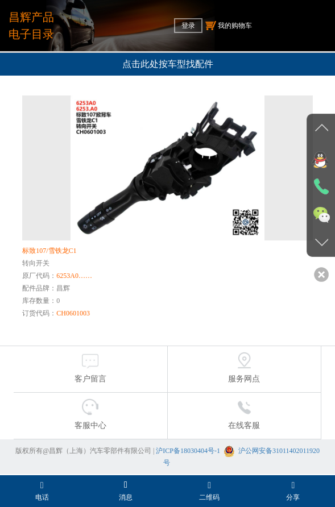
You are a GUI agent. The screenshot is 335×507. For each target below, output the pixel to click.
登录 (188, 26)
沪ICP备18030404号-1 (188, 451)
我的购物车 (228, 25)
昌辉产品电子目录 (31, 25)
